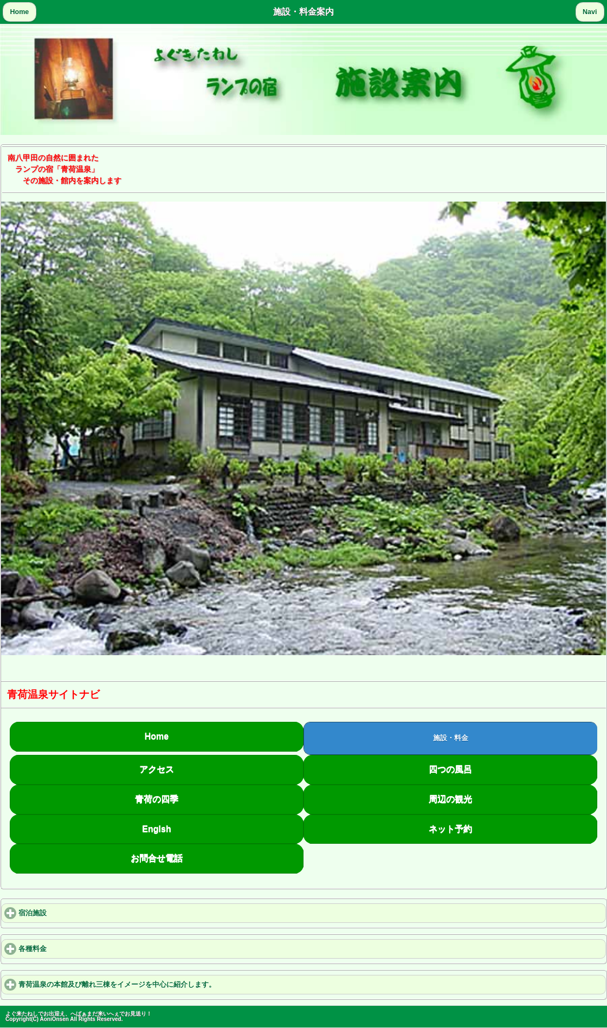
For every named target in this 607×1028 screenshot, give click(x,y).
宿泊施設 (72, 913)
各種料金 (72, 949)
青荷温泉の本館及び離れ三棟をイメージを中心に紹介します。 (156, 984)
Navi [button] (590, 12)
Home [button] (19, 12)
